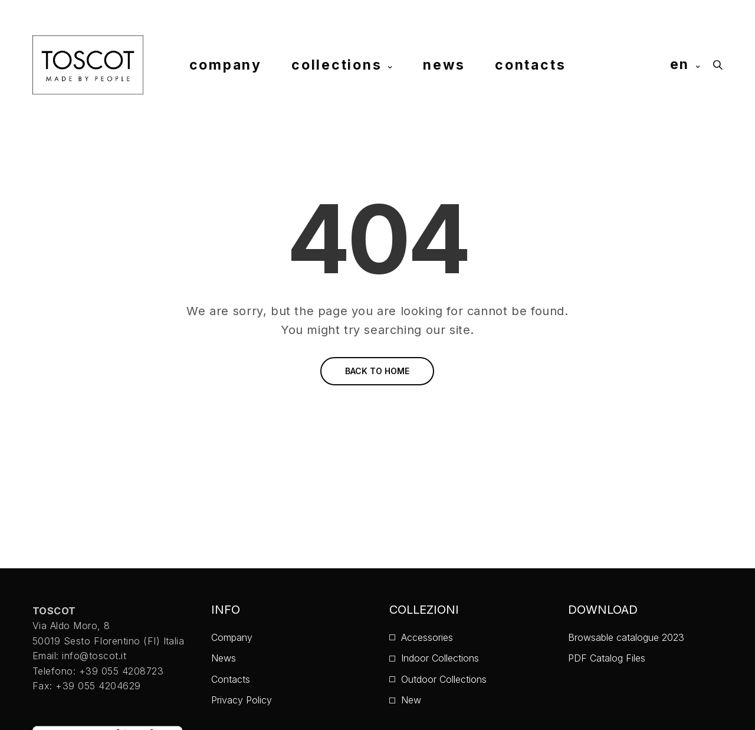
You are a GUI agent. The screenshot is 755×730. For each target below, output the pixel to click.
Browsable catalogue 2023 (626, 637)
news (444, 64)
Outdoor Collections (444, 679)
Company (231, 637)
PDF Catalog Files (606, 658)
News (223, 658)
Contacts (230, 679)
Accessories (427, 637)
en (680, 64)
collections (336, 64)
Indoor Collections (440, 658)
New (411, 700)
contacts (530, 64)
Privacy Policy (241, 700)
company (225, 64)
